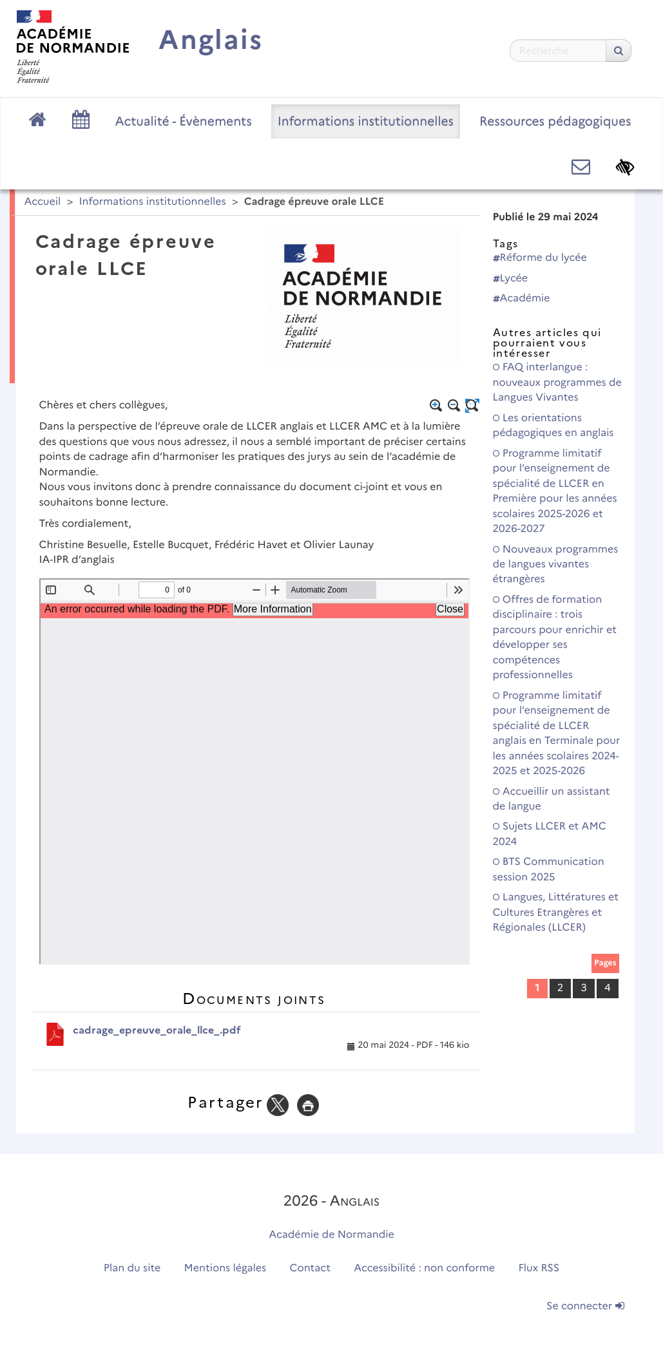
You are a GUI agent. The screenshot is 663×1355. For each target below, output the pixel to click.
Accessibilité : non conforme (424, 1268)
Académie (521, 298)
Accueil (42, 202)
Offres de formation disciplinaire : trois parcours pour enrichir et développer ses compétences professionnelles (555, 637)
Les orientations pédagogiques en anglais (553, 425)
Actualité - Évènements (183, 121)
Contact (310, 1268)
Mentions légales (225, 1268)
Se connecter (585, 1306)
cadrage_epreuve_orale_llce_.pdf (157, 1030)
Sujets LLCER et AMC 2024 (549, 834)
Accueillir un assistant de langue (551, 799)
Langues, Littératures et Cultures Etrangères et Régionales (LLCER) (556, 912)
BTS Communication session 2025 (548, 869)
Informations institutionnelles (366, 121)
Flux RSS (539, 1268)
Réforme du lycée (540, 258)
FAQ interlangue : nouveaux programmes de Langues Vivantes (557, 382)
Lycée (510, 278)
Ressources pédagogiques (555, 121)
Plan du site (132, 1268)
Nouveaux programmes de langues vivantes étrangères (556, 565)
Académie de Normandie (331, 1235)
